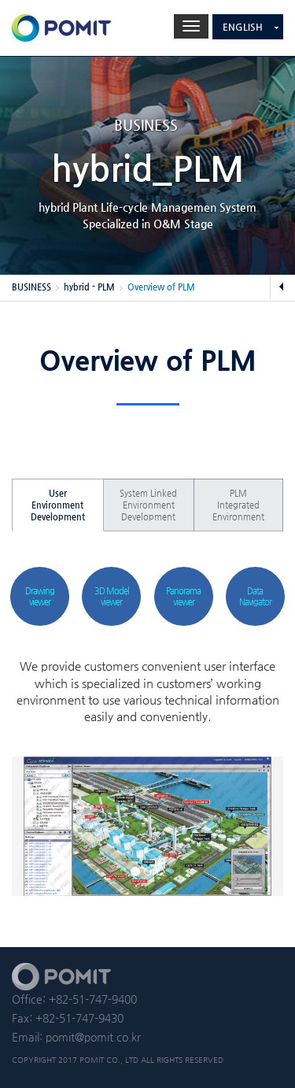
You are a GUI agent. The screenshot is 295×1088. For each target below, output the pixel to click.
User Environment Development (58, 504)
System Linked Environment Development (148, 504)
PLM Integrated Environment (238, 504)
